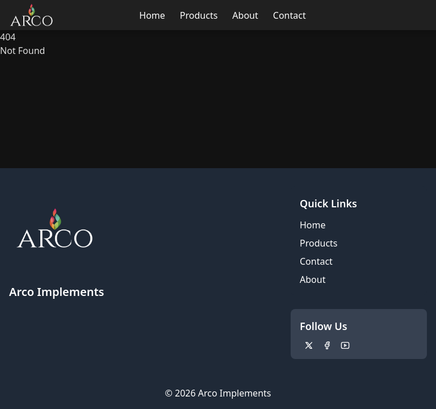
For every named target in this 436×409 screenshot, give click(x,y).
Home (152, 15)
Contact (289, 15)
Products (199, 15)
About (245, 15)
